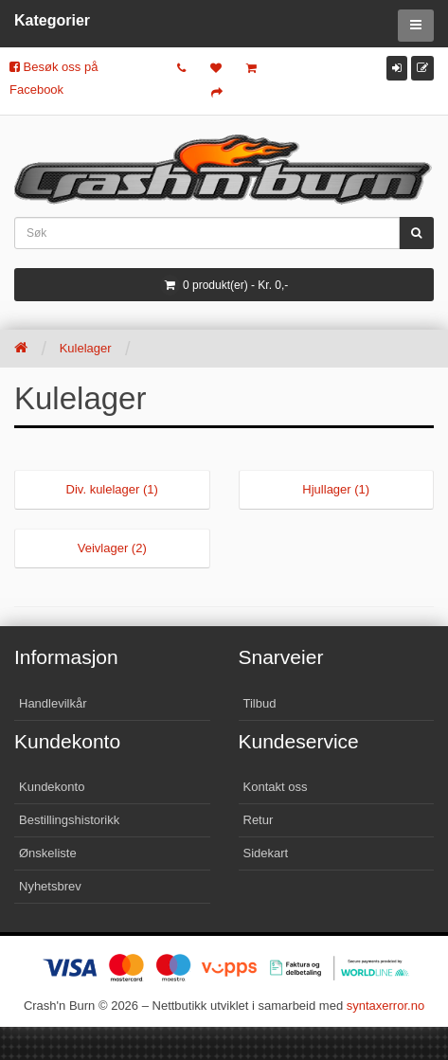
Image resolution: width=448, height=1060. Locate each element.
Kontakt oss (275, 787)
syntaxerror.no (385, 1005)
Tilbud (260, 703)
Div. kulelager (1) (112, 489)
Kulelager (86, 348)
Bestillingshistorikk (69, 820)
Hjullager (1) (335, 489)
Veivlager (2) (112, 548)
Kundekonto (51, 787)
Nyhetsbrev (50, 886)
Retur (258, 820)
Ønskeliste (48, 853)
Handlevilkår (53, 703)
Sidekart (266, 853)
